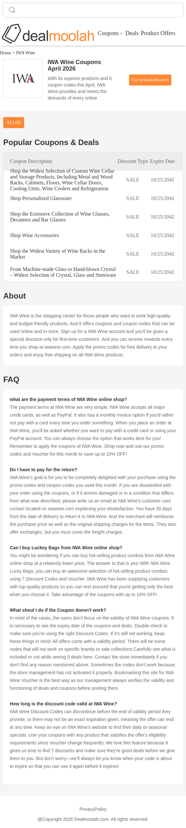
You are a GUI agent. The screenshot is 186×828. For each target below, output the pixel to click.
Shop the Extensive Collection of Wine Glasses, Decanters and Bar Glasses (60, 216)
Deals (132, 33)
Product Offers (158, 33)
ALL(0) (14, 122)
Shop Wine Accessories (34, 235)
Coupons (108, 33)
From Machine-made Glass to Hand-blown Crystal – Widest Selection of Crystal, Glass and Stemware (63, 272)
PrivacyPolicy (92, 809)
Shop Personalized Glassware (41, 198)
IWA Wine (25, 52)
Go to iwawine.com (150, 79)
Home (5, 52)
